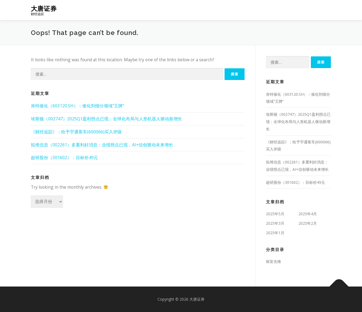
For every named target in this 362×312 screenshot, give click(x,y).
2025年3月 (275, 223)
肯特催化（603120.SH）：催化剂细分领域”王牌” (77, 106)
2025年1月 (275, 232)
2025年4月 (307, 213)
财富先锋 (273, 261)
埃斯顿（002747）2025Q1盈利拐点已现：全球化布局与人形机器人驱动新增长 (106, 119)
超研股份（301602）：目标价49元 (64, 157)
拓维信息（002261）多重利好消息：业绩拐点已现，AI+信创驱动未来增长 (102, 145)
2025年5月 (275, 213)
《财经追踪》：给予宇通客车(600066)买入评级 (76, 132)
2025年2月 (307, 223)
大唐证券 (44, 8)
